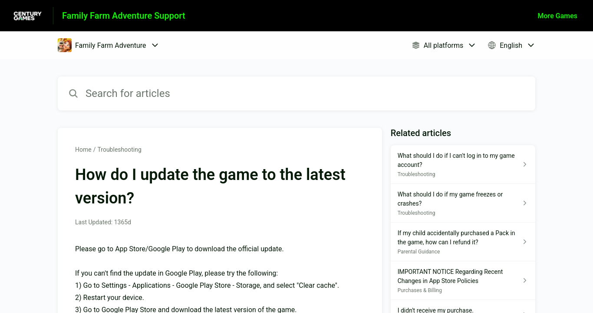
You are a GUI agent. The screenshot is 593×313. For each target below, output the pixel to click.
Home (83, 149)
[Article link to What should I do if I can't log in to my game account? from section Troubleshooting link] (463, 164)
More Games (557, 16)
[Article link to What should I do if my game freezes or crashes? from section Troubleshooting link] (463, 203)
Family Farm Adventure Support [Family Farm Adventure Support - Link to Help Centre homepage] (123, 15)
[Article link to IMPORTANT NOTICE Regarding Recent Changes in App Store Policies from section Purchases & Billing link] (463, 280)
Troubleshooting (119, 149)
